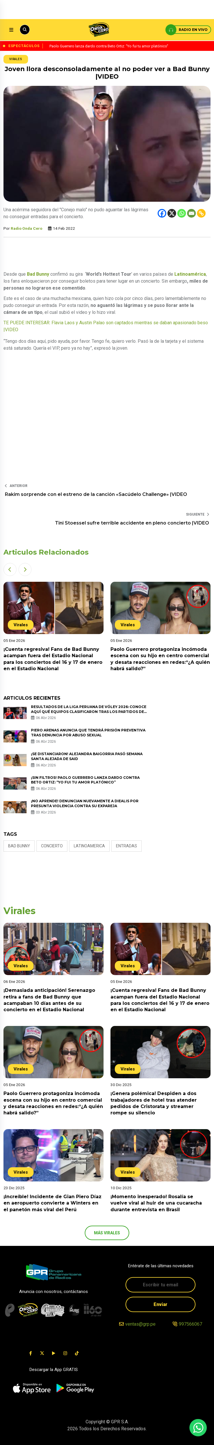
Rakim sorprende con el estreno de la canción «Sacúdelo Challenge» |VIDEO (96, 494)
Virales (15, 59)
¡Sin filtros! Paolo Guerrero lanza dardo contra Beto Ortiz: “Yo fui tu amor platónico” (85, 780)
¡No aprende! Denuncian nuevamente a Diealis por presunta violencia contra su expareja (85, 803)
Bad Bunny (19, 846)
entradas (126, 846)
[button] (9, 569)
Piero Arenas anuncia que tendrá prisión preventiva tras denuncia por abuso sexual (88, 732)
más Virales (107, 1233)
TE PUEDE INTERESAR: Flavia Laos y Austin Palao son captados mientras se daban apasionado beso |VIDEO (105, 326)
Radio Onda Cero (26, 228)
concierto (52, 846)
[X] (171, 213)
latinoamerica (89, 846)
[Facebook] (162, 213)
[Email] (191, 213)
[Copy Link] (201, 213)
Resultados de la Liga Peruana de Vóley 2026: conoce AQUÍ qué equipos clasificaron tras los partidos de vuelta (88, 712)
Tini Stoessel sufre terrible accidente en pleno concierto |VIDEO (132, 523)
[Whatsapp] (181, 213)
